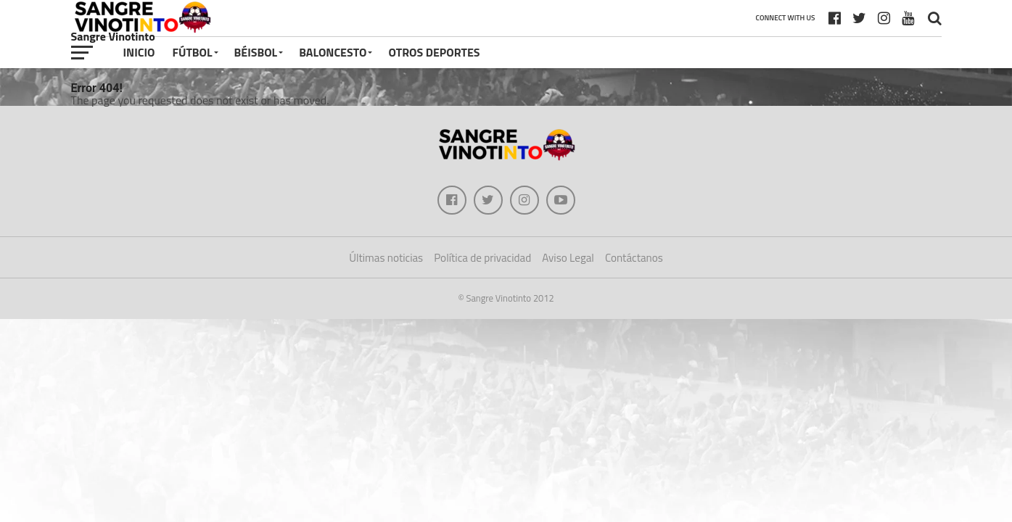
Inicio (139, 52)
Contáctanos (634, 257)
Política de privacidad (482, 257)
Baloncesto (332, 52)
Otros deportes (434, 52)
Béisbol (256, 52)
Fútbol (192, 52)
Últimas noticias (386, 257)
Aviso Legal (568, 257)
